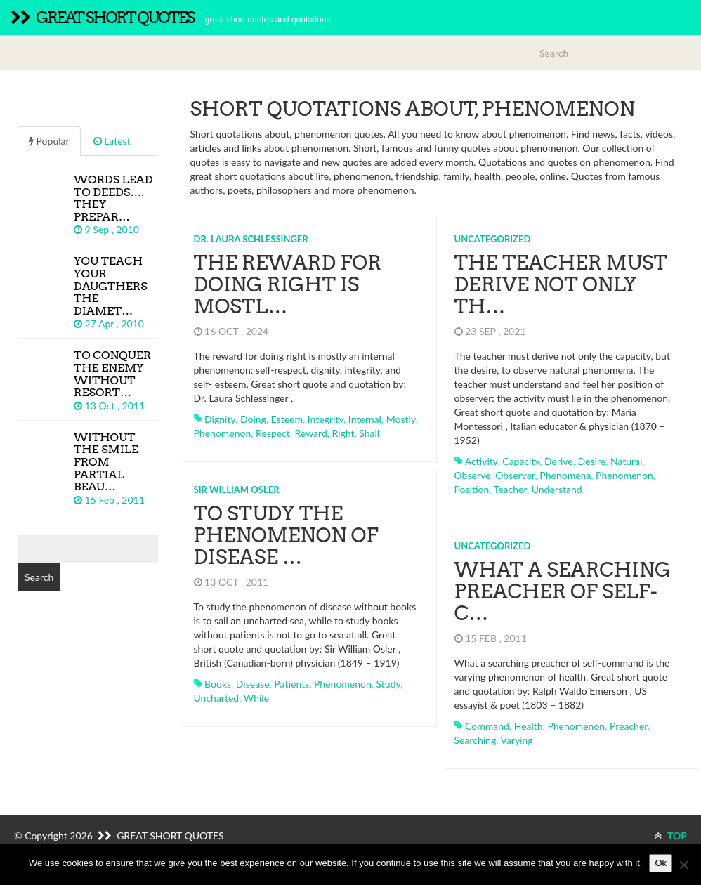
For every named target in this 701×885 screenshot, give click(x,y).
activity (481, 461)
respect (273, 433)
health (528, 726)
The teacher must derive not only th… (561, 284)
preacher (629, 726)
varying (516, 740)
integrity (325, 419)
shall (369, 433)
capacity (520, 461)
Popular (49, 141)
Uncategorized (492, 238)
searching (475, 740)
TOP (671, 835)
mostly (401, 419)
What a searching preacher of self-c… (562, 591)
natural (626, 461)
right (343, 433)
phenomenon (222, 433)
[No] (683, 865)
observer (515, 475)
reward (311, 433)
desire (592, 461)
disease (253, 684)
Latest (112, 141)
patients (291, 684)
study (388, 684)
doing (253, 419)
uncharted (217, 698)
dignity (219, 419)
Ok (661, 863)
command (487, 726)
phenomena (565, 475)
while (256, 698)
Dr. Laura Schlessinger (251, 238)
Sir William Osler (237, 489)
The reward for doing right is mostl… (288, 284)
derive (558, 461)
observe (472, 475)
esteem (287, 419)
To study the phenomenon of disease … (286, 535)
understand (557, 489)
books (217, 684)
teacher (510, 489)
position (472, 489)
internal (364, 419)
